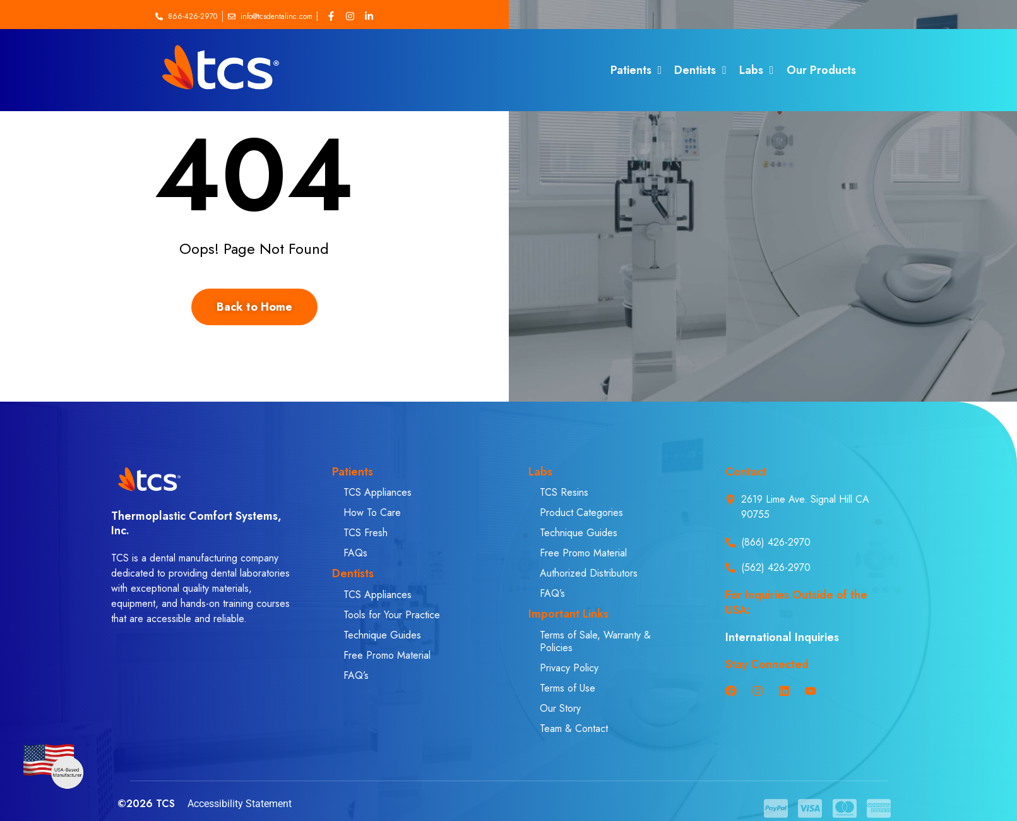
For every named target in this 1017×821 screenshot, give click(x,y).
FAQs (355, 553)
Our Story (560, 708)
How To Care (372, 512)
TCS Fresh (365, 532)
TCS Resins (564, 492)
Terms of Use (567, 688)
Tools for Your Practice (391, 615)
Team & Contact (574, 728)
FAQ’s (356, 675)
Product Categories (581, 512)
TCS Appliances (377, 492)
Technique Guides (382, 635)
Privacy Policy (569, 668)
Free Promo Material (387, 655)
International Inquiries (782, 637)
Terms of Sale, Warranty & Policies (595, 641)
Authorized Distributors (589, 573)
